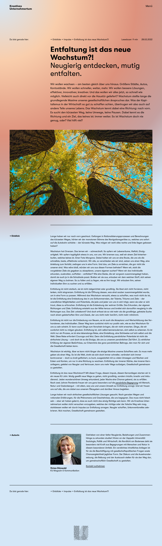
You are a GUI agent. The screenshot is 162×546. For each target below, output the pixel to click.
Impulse (67, 39)
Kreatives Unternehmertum (21, 7)
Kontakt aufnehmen (95, 466)
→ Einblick (15, 236)
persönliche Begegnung (127, 383)
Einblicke (57, 39)
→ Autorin (14, 435)
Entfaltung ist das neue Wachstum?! (91, 39)
